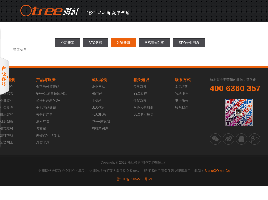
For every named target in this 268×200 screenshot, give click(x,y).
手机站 (97, 100)
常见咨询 (181, 87)
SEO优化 (98, 107)
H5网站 (97, 94)
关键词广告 (44, 114)
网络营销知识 (154, 43)
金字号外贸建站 (47, 87)
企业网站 (98, 87)
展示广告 (42, 121)
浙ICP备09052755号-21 (134, 179)
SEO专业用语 (189, 43)
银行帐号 (181, 100)
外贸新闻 (123, 43)
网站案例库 (100, 128)
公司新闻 (67, 43)
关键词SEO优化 (48, 135)
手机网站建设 (46, 107)
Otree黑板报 (101, 121)
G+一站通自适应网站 (51, 94)
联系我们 (181, 107)
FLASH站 (99, 114)
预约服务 (181, 94)
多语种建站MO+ (48, 100)
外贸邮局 (42, 142)
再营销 (41, 128)
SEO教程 (95, 43)
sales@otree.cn (217, 171)
